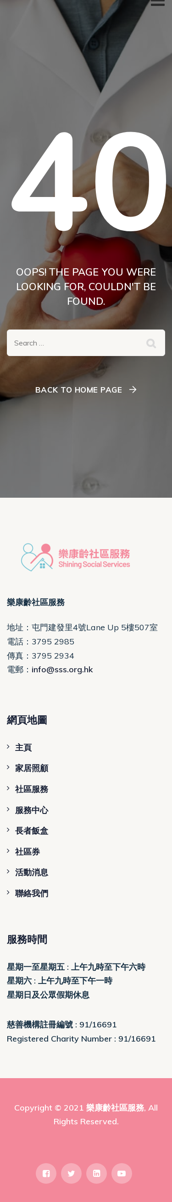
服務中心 (31, 810)
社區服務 (31, 789)
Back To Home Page (78, 389)
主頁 (23, 747)
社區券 (27, 851)
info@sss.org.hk (62, 669)
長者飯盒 (31, 830)
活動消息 (31, 872)
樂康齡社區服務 (115, 1107)
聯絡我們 (31, 893)
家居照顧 (31, 768)
